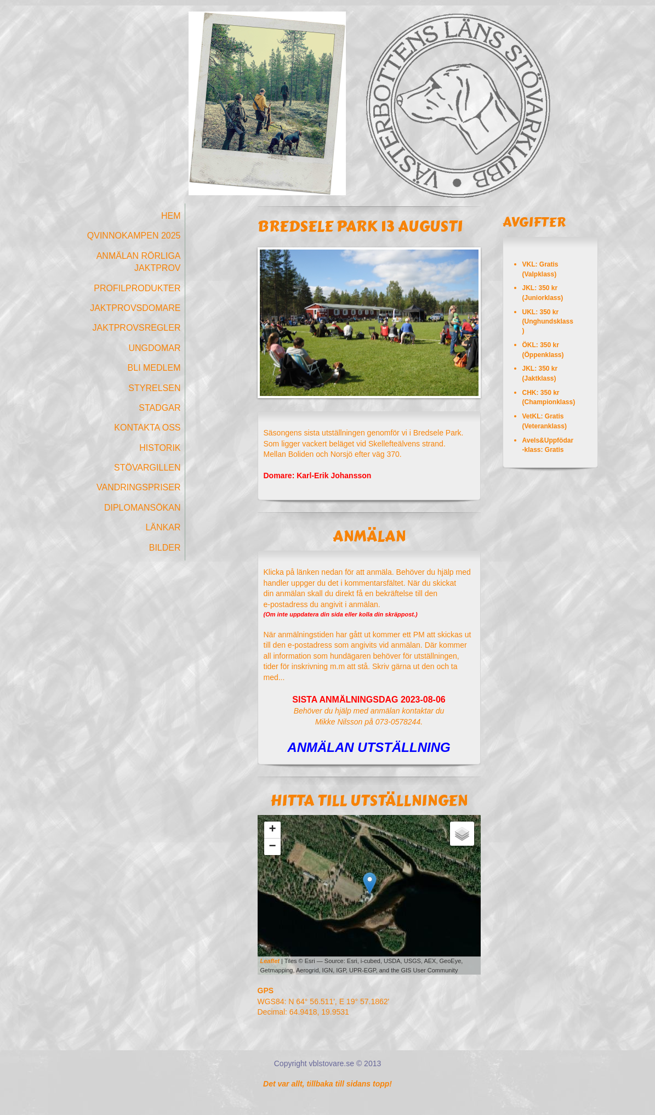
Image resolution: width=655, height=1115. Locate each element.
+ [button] (272, 830)
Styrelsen (154, 388)
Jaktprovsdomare (135, 308)
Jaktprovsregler (137, 327)
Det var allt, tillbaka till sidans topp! (327, 1083)
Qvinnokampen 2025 (134, 235)
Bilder (165, 547)
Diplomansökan (142, 507)
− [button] (272, 847)
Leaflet (270, 961)
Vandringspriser (138, 487)
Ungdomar (154, 348)
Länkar (162, 527)
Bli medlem (154, 367)
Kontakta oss (147, 427)
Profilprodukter (137, 288)
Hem (171, 215)
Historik (159, 447)
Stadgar (159, 407)
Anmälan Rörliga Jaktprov (138, 262)
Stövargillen (147, 467)
